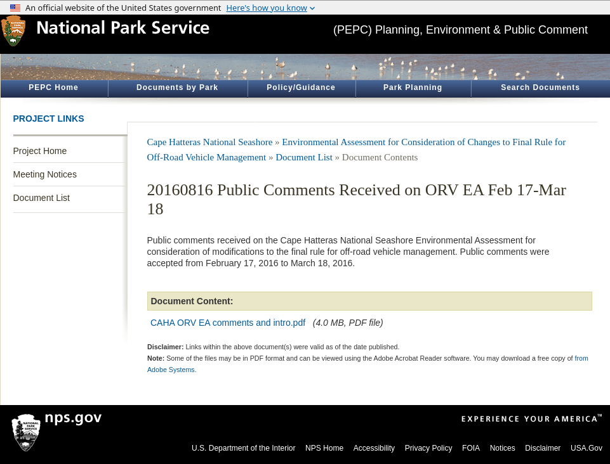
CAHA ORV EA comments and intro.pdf (227, 323)
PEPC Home (53, 87)
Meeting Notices (45, 174)
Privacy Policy (429, 448)
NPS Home (324, 448)
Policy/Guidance (301, 87)
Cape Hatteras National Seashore (210, 142)
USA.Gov (586, 448)
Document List (41, 198)
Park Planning (412, 87)
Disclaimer (542, 448)
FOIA (471, 448)
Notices (502, 448)
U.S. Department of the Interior (243, 448)
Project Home (40, 151)
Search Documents (540, 87)
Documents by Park (177, 87)
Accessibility (374, 448)
